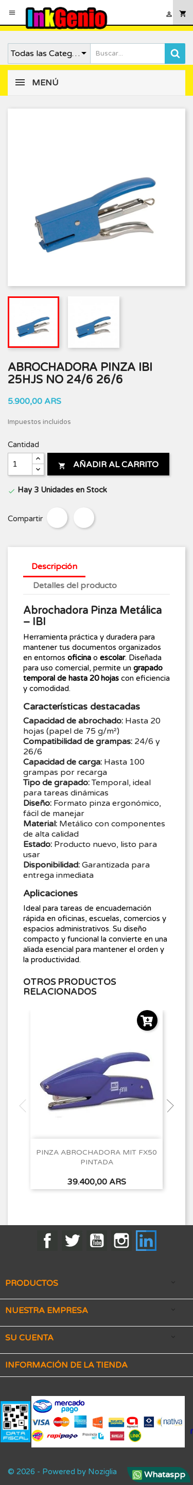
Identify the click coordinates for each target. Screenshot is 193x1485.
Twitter (72, 1240)
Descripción (54, 566)
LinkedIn (146, 1240)
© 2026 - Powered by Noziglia (62, 1471)
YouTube (96, 1240)
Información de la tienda (66, 1365)
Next (167, 1105)
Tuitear (84, 517)
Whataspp (158, 1475)
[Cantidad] (20, 464)
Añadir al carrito (108, 464)
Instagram (121, 1240)
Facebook (47, 1240)
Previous (25, 1105)
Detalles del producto (75, 585)
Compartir (57, 517)
